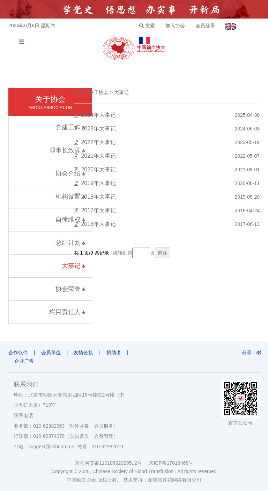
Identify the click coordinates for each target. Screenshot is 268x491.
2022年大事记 (98, 142)
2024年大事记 (98, 115)
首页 (79, 92)
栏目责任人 (67, 311)
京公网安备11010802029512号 (112, 463)
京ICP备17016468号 (171, 463)
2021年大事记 (98, 156)
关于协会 (99, 92)
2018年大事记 (98, 197)
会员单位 (51, 352)
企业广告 (24, 361)
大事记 (73, 265)
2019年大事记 (98, 183)
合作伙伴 (18, 352)
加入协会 (175, 25)
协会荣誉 (70, 288)
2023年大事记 (98, 128)
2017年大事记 (98, 210)
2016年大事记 (98, 224)
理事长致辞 (67, 150)
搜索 (147, 25)
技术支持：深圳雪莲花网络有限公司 (162, 480)
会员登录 (205, 25)
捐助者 (113, 352)
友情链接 (83, 352)
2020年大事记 (98, 169)
